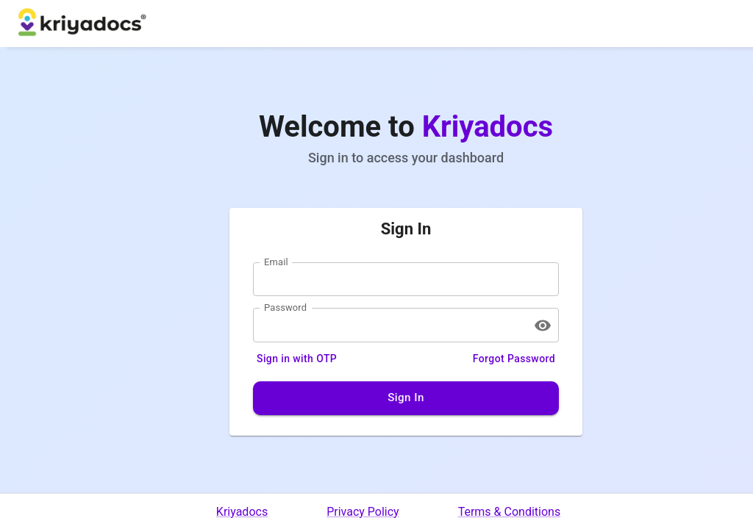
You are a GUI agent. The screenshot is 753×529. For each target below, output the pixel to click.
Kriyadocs (242, 512)
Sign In (406, 398)
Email (276, 261)
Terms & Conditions (509, 512)
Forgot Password (514, 359)
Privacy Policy (362, 512)
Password (285, 308)
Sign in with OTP (296, 359)
